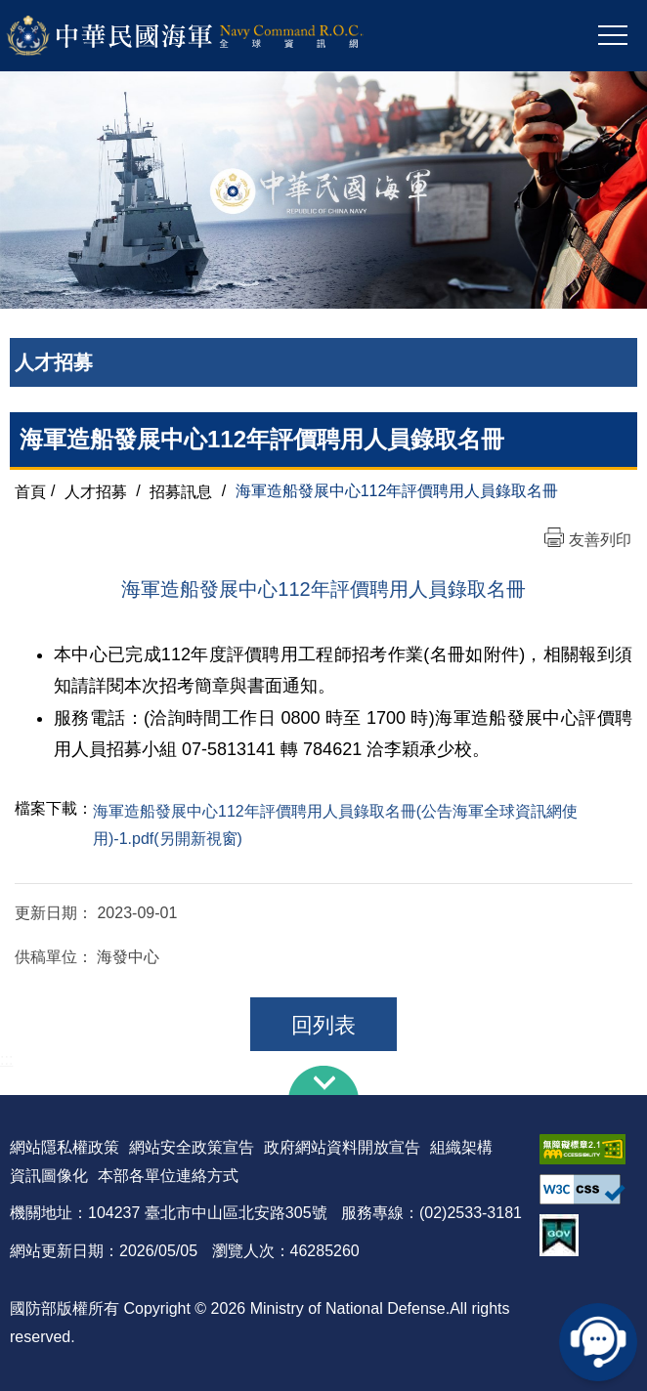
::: (6, 1059)
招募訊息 (181, 491)
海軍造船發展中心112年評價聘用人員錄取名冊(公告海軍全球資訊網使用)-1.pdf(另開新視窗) (335, 825)
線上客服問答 (598, 1342)
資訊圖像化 (49, 1175)
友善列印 (600, 539)
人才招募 (96, 491)
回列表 (323, 1025)
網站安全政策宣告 (191, 1147)
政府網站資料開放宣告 (342, 1147)
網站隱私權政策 (64, 1147)
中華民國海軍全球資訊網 (211, 36)
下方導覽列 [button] (323, 1080)
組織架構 (461, 1147)
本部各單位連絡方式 (168, 1175)
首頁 (30, 491)
